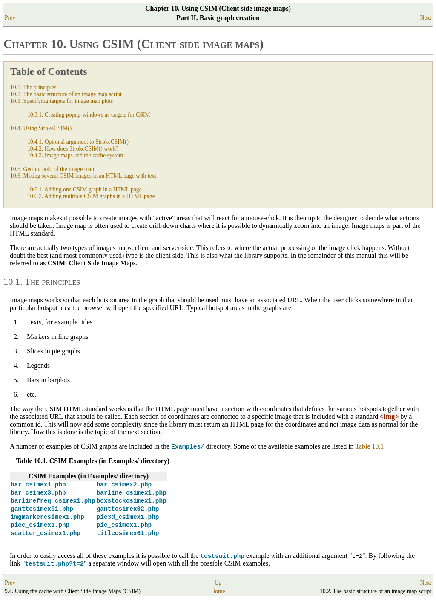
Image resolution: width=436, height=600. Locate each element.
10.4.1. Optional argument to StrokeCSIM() (78, 142)
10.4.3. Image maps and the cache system (75, 155)
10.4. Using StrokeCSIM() (41, 128)
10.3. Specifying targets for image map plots (61, 101)
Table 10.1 (369, 446)
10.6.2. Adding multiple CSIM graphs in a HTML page (91, 196)
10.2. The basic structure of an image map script (66, 94)
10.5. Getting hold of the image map (52, 169)
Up (218, 583)
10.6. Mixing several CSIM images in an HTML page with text (83, 176)
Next (425, 17)
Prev (10, 17)
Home (218, 592)
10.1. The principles (33, 87)
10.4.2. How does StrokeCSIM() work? (72, 148)
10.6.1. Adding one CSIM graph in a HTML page (84, 189)
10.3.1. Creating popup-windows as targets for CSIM (88, 114)
